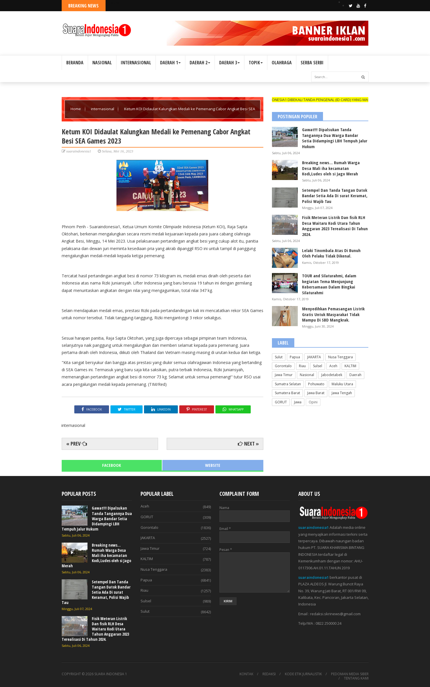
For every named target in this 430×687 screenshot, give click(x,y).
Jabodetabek (331, 374)
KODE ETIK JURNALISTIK (303, 674)
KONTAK (246, 674)
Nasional (307, 374)
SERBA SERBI (312, 62)
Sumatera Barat (287, 392)
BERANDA (74, 62)
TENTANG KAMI (356, 678)
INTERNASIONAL (136, 62)
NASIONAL (102, 62)
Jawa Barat (315, 392)
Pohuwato (316, 384)
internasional (103, 108)
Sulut (279, 357)
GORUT (281, 402)
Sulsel (317, 365)
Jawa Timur (284, 374)
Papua (295, 357)
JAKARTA (314, 357)
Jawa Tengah (342, 392)
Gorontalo (283, 365)
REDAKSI (269, 674)
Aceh (333, 365)
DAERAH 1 (170, 62)
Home (76, 108)
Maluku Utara (342, 384)
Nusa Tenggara (340, 357)
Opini (313, 402)
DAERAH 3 (229, 62)
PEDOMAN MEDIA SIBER (350, 674)
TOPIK (256, 62)
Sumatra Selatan (288, 384)
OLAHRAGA (282, 62)
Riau (302, 365)
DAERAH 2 (200, 62)
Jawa (297, 402)
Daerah (355, 374)
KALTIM (350, 365)
